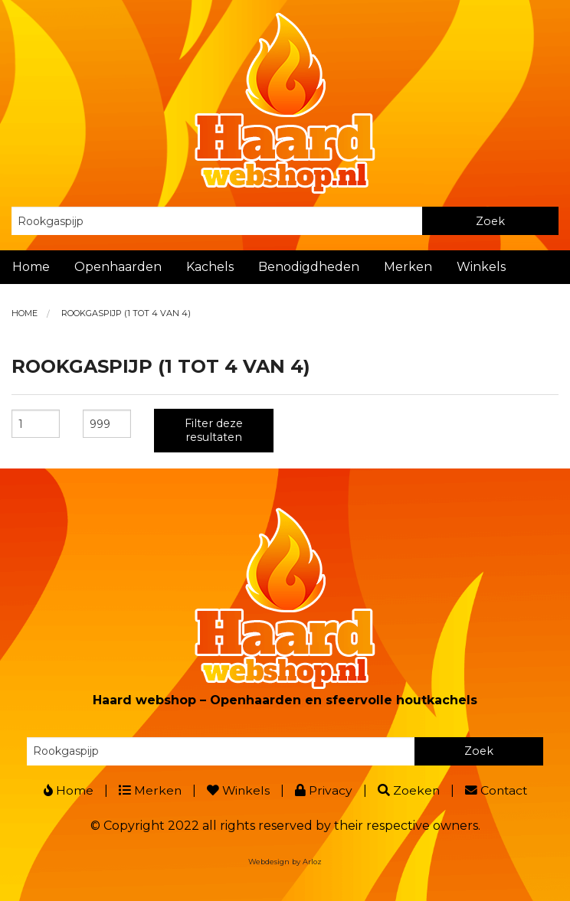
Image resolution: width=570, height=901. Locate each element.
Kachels (210, 267)
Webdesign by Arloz (285, 861)
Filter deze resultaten (214, 430)
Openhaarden (118, 267)
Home (31, 267)
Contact (498, 790)
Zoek (490, 221)
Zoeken (409, 790)
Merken (408, 267)
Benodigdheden (308, 267)
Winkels (481, 267)
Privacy (323, 790)
